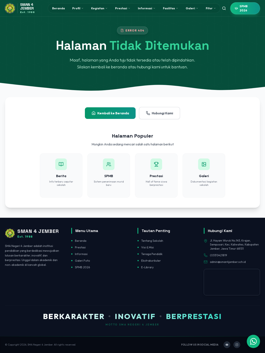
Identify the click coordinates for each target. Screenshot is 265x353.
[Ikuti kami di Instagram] (237, 344)
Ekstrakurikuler (151, 260)
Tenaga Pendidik (152, 254)
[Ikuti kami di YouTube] (227, 344)
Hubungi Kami (159, 113)
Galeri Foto (82, 260)
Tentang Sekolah (152, 241)
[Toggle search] (224, 8)
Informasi (81, 254)
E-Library (147, 267)
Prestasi (80, 247)
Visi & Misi (147, 247)
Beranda (58, 8)
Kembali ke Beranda (110, 113)
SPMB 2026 (241, 8)
